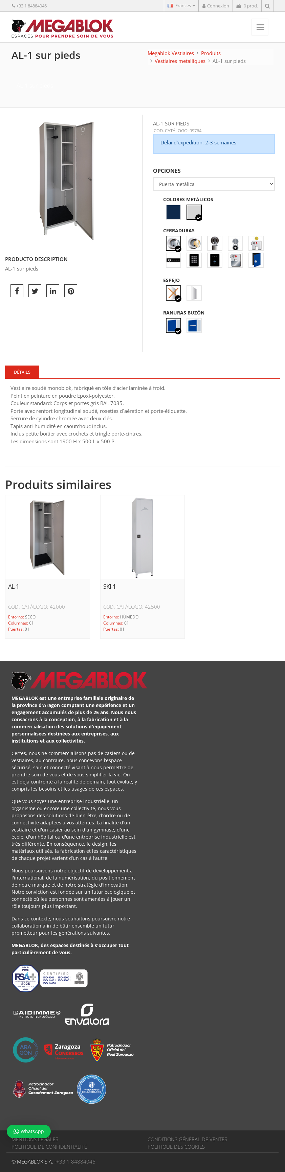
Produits (211, 53)
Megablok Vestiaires (171, 53)
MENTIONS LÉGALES (35, 1139)
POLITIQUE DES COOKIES (176, 1146)
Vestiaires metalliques (180, 60)
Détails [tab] (22, 372)
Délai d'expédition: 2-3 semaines (198, 142)
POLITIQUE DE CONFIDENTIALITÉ (49, 1146)
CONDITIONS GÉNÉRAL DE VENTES (187, 1139)
